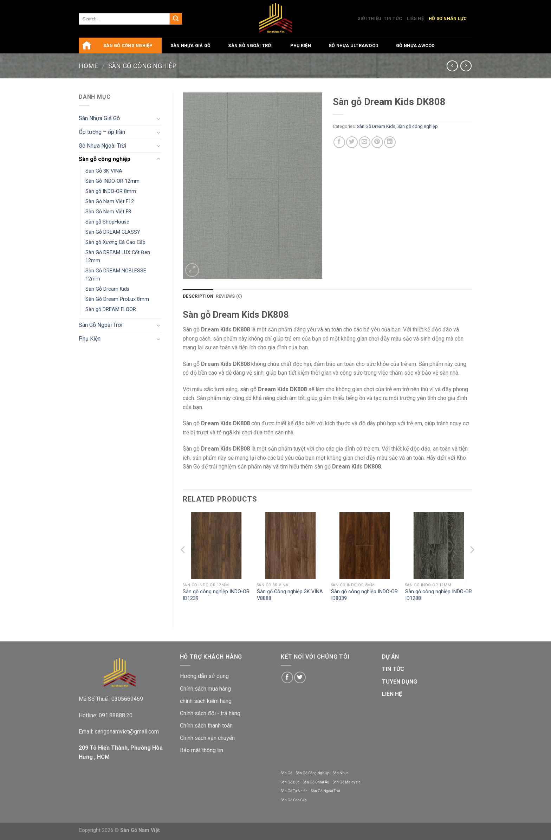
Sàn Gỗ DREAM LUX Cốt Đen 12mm (117, 257)
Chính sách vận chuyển (207, 738)
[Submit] (176, 19)
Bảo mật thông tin (201, 750)
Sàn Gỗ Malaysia (347, 782)
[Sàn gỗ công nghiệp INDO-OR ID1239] (216, 545)
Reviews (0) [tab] (229, 296)
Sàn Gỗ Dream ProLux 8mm (117, 299)
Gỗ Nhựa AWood (415, 45)
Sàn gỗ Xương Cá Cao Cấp (115, 242)
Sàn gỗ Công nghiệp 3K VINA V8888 (290, 595)
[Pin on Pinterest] (377, 142)
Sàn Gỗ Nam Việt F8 (108, 212)
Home (88, 66)
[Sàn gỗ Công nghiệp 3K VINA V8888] (290, 545)
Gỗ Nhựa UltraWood (353, 45)
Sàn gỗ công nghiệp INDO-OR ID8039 (364, 595)
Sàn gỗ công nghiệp (128, 45)
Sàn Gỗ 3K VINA (103, 171)
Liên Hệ (415, 18)
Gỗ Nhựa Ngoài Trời (102, 145)
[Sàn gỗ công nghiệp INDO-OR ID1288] (438, 545)
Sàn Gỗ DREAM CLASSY (112, 232)
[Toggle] (158, 118)
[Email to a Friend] (364, 142)
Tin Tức (393, 18)
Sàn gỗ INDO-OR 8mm (110, 191)
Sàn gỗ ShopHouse (107, 222)
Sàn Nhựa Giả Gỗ (190, 45)
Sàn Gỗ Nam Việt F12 (109, 202)
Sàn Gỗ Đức (290, 782)
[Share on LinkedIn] (390, 142)
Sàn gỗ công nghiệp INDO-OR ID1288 (438, 595)
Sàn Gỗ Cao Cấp (293, 800)
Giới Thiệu (369, 18)
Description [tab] (198, 296)
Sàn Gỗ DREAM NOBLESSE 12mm (115, 275)
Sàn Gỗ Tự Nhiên (294, 791)
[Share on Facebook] (339, 142)
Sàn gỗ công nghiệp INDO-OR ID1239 (216, 595)
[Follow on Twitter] (300, 677)
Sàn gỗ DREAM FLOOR (110, 309)
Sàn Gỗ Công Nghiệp (312, 773)
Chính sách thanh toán (206, 725)
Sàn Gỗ (286, 773)
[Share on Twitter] (352, 142)
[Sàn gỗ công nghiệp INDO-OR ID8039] (364, 545)
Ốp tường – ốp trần (102, 132)
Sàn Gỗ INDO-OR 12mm (112, 181)
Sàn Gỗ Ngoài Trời (250, 45)
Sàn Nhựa (341, 773)
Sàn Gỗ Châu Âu (316, 782)
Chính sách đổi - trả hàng (210, 713)
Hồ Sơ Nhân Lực (448, 18)
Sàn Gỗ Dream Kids (107, 289)
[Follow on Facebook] (287, 677)
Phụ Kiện (300, 45)
